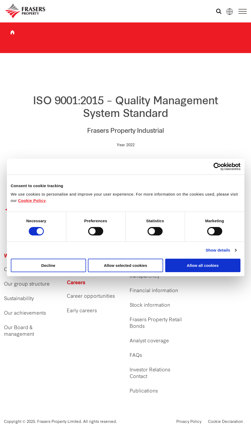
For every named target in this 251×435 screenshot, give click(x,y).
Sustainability (19, 298)
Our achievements (25, 313)
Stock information (150, 305)
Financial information (154, 291)
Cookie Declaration (225, 422)
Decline (48, 265)
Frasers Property (12, 32)
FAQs (136, 355)
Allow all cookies (203, 265)
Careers (76, 283)
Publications (144, 391)
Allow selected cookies (125, 265)
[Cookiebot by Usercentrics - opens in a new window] (217, 167)
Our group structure (27, 284)
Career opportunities (91, 296)
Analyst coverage (149, 341)
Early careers (82, 311)
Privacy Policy (188, 422)
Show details (218, 250)
